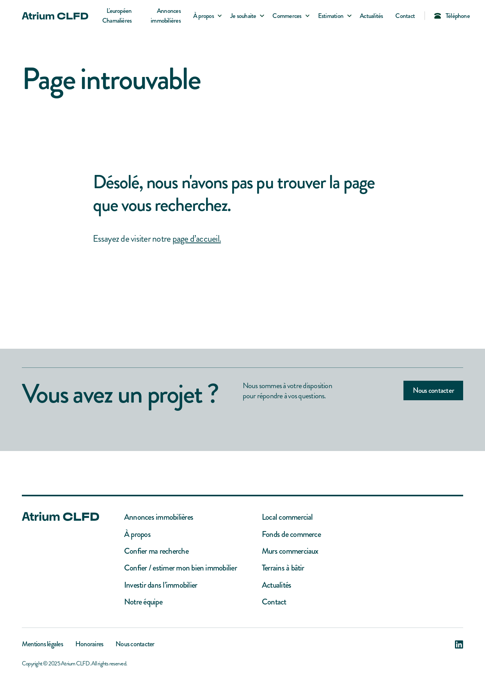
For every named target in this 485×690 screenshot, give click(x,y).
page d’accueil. (196, 238)
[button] (205, 16)
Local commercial (287, 517)
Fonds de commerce (291, 534)
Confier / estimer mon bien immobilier (180, 568)
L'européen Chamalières (117, 15)
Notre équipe (143, 602)
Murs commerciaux (290, 551)
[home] (55, 16)
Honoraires (89, 644)
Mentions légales (42, 644)
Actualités (371, 15)
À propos (137, 534)
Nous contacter (433, 390)
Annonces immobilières (166, 15)
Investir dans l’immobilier (160, 585)
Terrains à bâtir (283, 568)
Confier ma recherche (156, 551)
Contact (405, 15)
